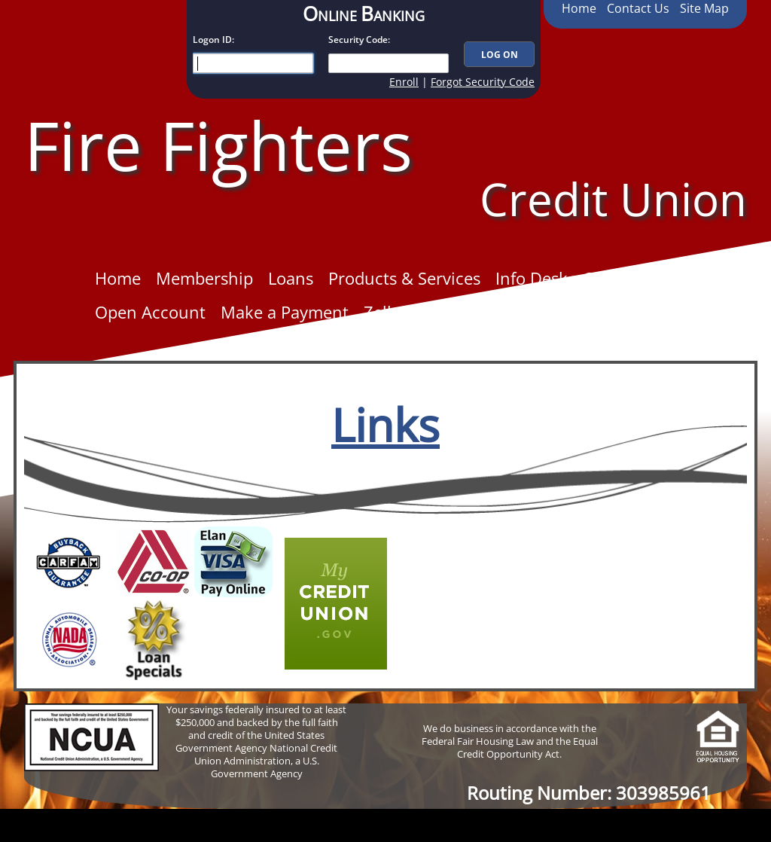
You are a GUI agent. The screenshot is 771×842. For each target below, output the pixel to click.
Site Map (704, 8)
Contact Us (638, 8)
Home (579, 8)
